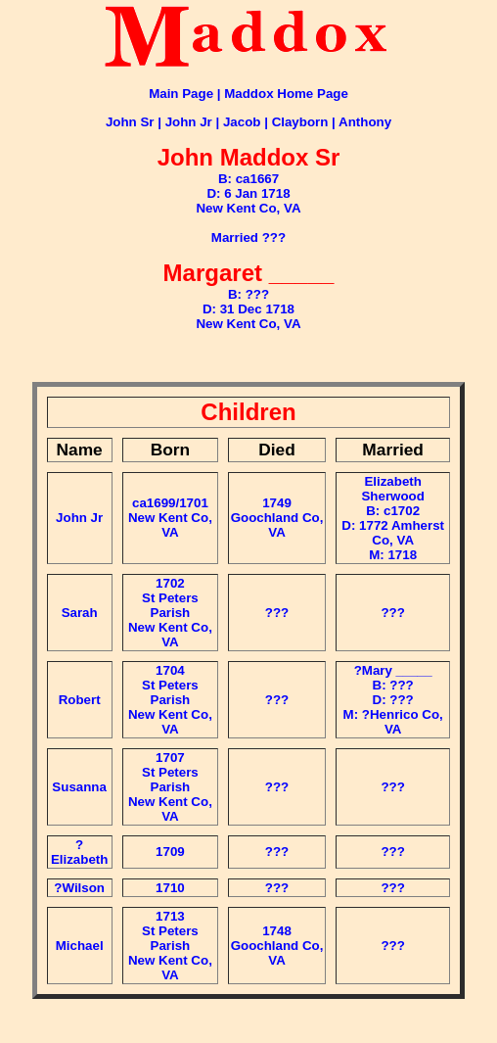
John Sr (130, 122)
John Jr (188, 122)
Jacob (242, 122)
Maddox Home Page (286, 93)
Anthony (365, 122)
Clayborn (300, 122)
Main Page (181, 93)
